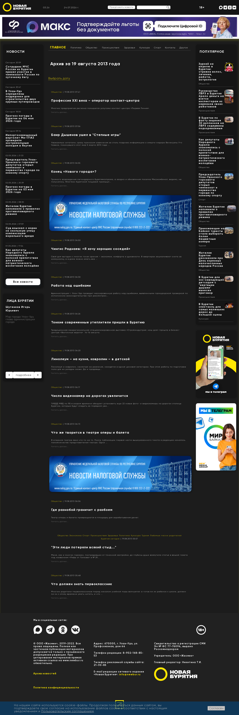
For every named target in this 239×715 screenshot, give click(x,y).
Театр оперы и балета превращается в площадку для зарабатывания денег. (95, 517)
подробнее (23, 374)
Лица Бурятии (20, 301)
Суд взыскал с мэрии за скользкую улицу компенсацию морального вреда (21, 232)
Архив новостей (44, 673)
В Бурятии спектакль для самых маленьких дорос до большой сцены (212, 309)
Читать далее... (59, 112)
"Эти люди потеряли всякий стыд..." (83, 547)
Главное (58, 47)
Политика (75, 47)
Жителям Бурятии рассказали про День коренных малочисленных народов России (211, 259)
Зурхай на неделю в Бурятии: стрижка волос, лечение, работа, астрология (210, 71)
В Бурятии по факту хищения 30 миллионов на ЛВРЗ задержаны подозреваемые (211, 123)
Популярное (212, 51)
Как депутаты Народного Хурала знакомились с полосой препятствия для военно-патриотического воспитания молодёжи (22, 257)
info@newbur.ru (130, 674)
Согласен (216, 708)
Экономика (75, 535)
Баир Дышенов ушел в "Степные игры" (86, 135)
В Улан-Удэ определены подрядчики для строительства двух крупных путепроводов (23, 96)
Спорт (157, 47)
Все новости (23, 281)
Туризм (145, 535)
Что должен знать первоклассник (81, 584)
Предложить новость (121, 7)
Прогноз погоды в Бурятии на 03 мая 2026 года (19, 189)
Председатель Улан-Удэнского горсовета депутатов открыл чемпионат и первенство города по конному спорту (23, 166)
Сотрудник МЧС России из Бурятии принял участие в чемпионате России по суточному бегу (23, 72)
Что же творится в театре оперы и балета (90, 432)
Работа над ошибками (71, 285)
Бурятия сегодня (110, 539)
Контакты (170, 47)
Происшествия (110, 47)
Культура (144, 47)
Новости (16, 51)
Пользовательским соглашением (67, 711)
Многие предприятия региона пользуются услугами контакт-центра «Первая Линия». (100, 108)
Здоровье (129, 47)
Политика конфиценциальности (56, 687)
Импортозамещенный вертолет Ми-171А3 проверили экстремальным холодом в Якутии (21, 140)
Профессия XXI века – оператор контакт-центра (95, 100)
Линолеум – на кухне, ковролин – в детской (90, 359)
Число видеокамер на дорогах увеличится (89, 396)
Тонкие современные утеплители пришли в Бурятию (98, 322)
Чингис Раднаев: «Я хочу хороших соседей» (90, 249)
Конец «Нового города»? (74, 171)
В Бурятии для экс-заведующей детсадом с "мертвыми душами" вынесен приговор (211, 285)
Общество (91, 47)
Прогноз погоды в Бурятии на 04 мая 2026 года (20, 118)
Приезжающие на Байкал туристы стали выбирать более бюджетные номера (212, 235)
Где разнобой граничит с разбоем (81, 510)
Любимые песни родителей (166, 535)
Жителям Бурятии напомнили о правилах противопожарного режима (23, 210)
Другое (183, 47)
